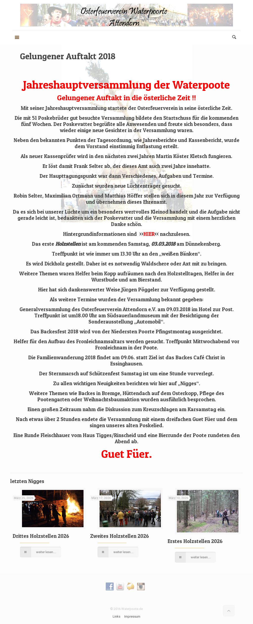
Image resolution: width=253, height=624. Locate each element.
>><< (149, 234)
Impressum (132, 616)
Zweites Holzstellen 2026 (119, 536)
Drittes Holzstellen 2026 (41, 536)
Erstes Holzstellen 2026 (195, 541)
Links (116, 616)
